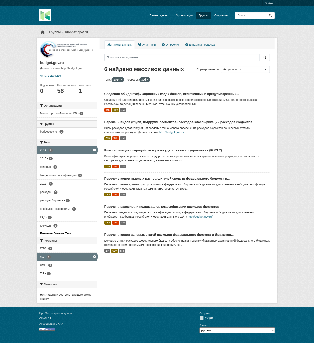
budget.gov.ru (76, 32)
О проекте (221, 15)
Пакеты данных (160, 15)
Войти (269, 3)
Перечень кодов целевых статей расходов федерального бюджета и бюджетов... (169, 234)
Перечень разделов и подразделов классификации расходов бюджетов (161, 206)
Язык (203, 325)
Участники (147, 44)
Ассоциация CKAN (51, 323)
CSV (116, 110)
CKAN (206, 318)
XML (108, 110)
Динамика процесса (200, 44)
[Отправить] (270, 15)
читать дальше (50, 75)
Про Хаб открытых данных (56, 313)
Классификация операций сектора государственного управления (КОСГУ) (163, 150)
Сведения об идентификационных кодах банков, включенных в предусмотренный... (171, 94)
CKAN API (45, 318)
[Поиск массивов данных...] (255, 15)
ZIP (107, 251)
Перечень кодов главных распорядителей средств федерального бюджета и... (167, 178)
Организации (184, 15)
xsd (123, 110)
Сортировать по (207, 69)
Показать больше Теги (55, 233)
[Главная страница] (43, 32)
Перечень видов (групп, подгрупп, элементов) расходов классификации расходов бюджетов (178, 122)
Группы (203, 15)
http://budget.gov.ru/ (171, 132)
